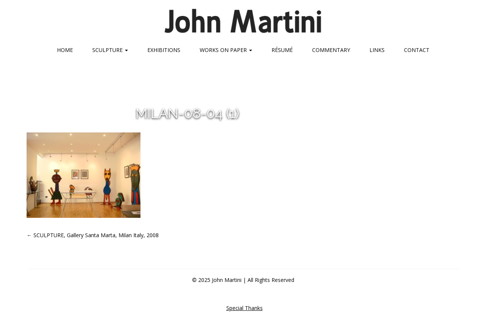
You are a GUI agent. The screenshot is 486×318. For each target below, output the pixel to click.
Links (377, 50)
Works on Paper (226, 50)
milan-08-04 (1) (187, 113)
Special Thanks (244, 308)
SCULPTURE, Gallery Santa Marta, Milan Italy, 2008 (93, 235)
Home (65, 50)
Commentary (331, 50)
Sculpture (110, 50)
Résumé (282, 50)
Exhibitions (163, 50)
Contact (416, 50)
